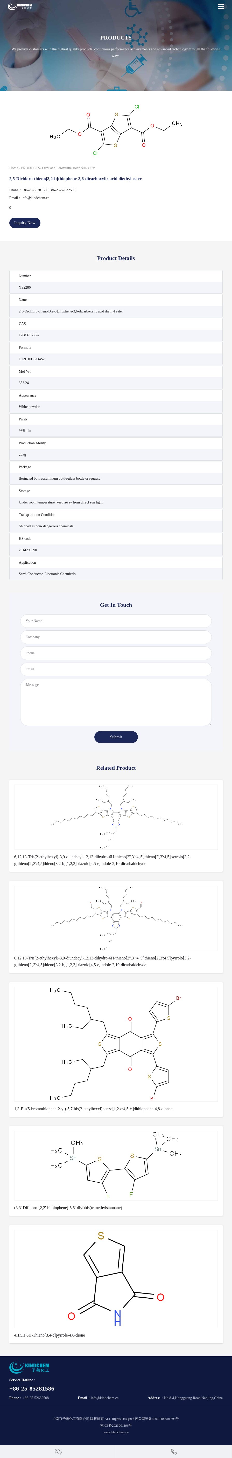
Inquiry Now (25, 223)
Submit (116, 737)
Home (13, 168)
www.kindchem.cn (116, 1432)
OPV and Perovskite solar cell (64, 168)
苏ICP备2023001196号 (116, 1425)
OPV (91, 168)
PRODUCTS (30, 168)
